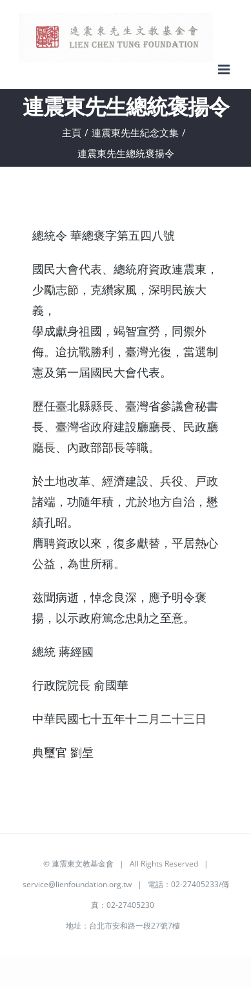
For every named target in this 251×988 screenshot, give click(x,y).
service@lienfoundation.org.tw (77, 884)
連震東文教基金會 (83, 863)
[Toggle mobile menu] (225, 69)
